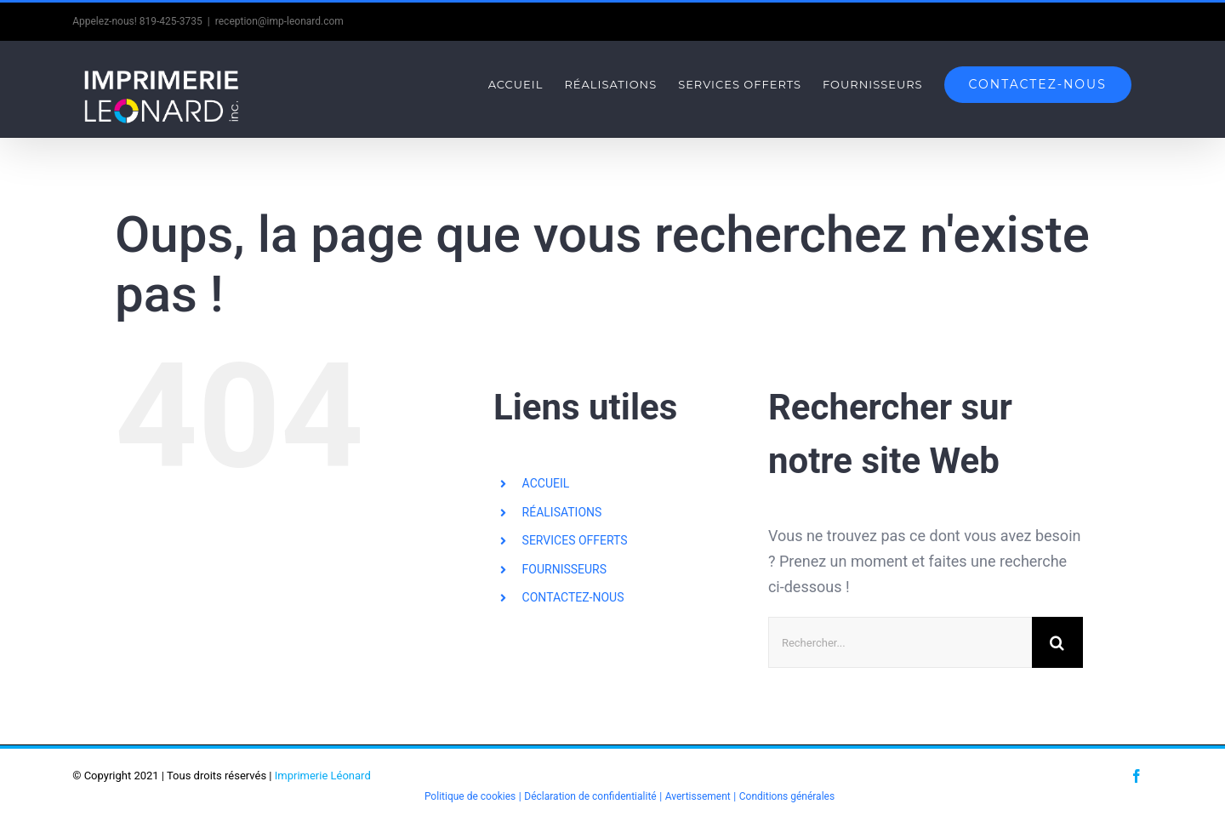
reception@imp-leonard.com (279, 21)
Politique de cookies (470, 796)
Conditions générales (787, 796)
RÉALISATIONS (562, 512)
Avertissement (698, 796)
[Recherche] (1057, 642)
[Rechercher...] (900, 642)
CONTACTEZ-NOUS (573, 597)
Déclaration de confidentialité (590, 796)
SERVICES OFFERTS (575, 540)
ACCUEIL (546, 483)
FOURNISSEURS (564, 569)
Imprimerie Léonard (323, 775)
